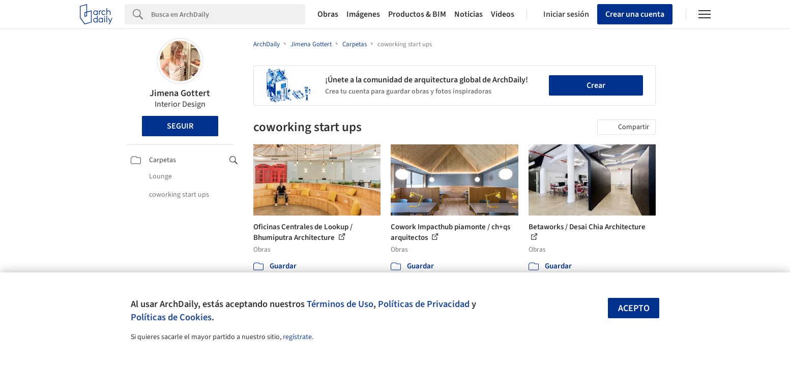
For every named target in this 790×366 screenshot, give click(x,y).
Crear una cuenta (634, 14)
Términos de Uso (340, 304)
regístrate (297, 337)
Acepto (634, 308)
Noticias (468, 14)
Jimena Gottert (180, 93)
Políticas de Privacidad (424, 304)
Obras (327, 14)
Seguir (180, 126)
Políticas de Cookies (171, 317)
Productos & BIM (417, 14)
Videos (502, 14)
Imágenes (363, 14)
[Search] (228, 14)
